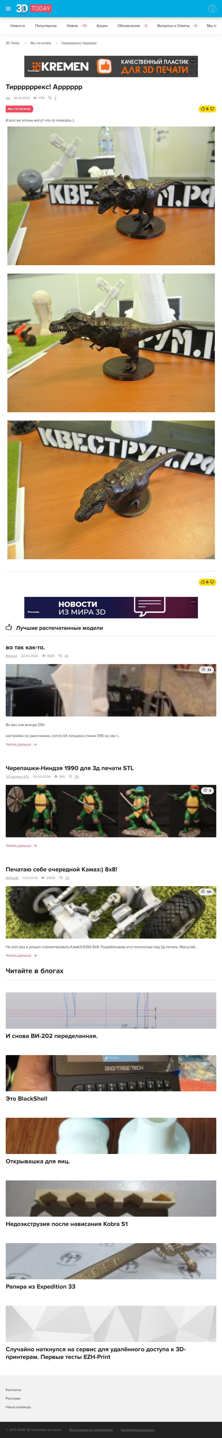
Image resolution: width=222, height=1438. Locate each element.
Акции (102, 25)
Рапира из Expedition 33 (40, 1287)
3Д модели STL (17, 777)
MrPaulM (12, 878)
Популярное (46, 25)
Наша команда (18, 1407)
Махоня (11, 656)
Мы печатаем (41, 43)
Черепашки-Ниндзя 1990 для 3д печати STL (70, 768)
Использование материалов (91, 1430)
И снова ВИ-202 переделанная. (52, 1036)
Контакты (13, 1389)
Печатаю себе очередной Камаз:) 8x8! (61, 869)
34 (67, 878)
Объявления (132, 25)
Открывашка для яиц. (38, 1161)
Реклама (33, 71)
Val (8, 98)
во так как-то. (25, 647)
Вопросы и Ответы (177, 25)
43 (66, 656)
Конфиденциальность (138, 1430)
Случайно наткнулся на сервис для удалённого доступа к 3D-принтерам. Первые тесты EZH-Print (96, 1353)
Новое (77, 25)
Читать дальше (18, 744)
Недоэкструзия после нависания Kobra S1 (67, 1224)
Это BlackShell (26, 1099)
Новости (17, 25)
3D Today (13, 43)
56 (77, 777)
